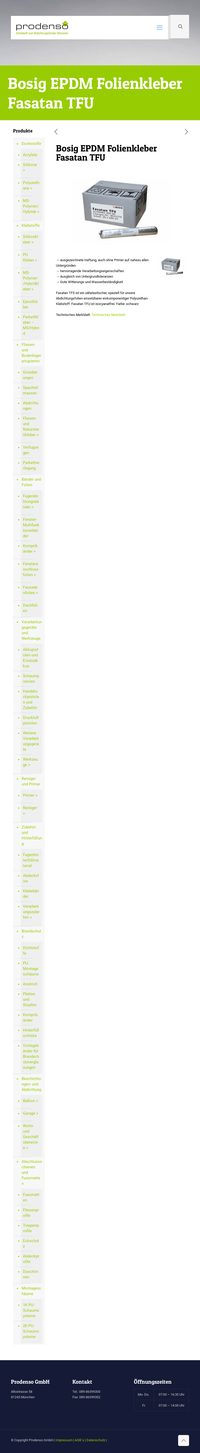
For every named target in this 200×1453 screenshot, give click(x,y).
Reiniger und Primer (31, 781)
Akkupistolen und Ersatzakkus (30, 657)
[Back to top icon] (183, 1440)
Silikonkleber (30, 239)
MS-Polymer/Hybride (31, 206)
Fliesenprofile (31, 1213)
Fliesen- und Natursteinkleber (31, 426)
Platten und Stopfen (29, 999)
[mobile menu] (159, 27)
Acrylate (30, 154)
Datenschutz (95, 1440)
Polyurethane (31, 185)
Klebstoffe (31, 225)
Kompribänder (30, 549)
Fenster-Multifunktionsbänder (31, 527)
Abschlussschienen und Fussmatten (32, 1172)
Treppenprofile (31, 1228)
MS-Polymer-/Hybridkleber (31, 280)
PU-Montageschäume (31, 968)
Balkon (29, 1100)
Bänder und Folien (31, 482)
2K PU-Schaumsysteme (31, 1331)
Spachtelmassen (30, 390)
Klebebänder (31, 894)
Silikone (30, 164)
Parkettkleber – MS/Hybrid (31, 325)
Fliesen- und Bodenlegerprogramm (31, 352)
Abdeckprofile (31, 1259)
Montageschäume (31, 1291)
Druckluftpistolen (31, 720)
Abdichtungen (30, 406)
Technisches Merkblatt (108, 315)
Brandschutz (31, 934)
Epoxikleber (30, 304)
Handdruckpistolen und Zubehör (31, 699)
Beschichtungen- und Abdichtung (31, 1084)
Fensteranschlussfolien (31, 569)
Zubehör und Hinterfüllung (32, 835)
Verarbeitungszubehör (31, 912)
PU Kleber (28, 257)
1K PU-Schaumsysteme (31, 1310)
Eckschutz (31, 1243)
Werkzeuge (30, 762)
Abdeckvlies (31, 878)
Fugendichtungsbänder (31, 501)
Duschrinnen (30, 1274)
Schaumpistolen (31, 679)
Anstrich (30, 984)
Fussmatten (31, 1197)
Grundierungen (30, 375)
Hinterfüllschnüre (31, 1033)
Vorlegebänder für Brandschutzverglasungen (31, 1056)
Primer (28, 795)
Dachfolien (30, 608)
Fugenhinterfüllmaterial (31, 860)
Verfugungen (31, 450)
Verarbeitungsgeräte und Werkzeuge (32, 630)
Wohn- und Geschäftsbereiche (31, 1137)
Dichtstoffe (31, 143)
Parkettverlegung (31, 465)
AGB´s (79, 1440)
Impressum (63, 1440)
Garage (29, 1113)
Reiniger (30, 807)
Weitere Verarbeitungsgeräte (31, 741)
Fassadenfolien (30, 590)
